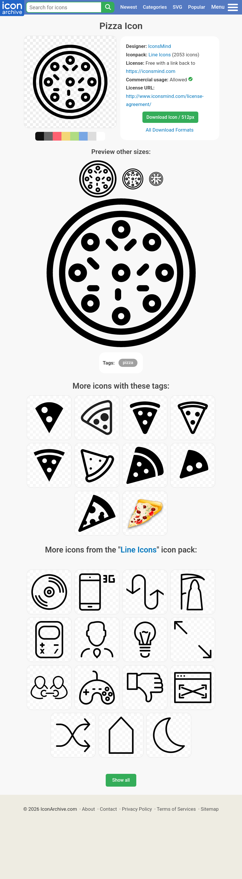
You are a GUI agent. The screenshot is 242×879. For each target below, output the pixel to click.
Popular (196, 7)
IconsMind (159, 46)
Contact (108, 809)
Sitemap (210, 809)
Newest (128, 7)
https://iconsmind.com (151, 71)
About (88, 809)
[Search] (107, 7)
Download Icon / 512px (170, 117)
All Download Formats (170, 130)
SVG (177, 7)
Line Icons (160, 55)
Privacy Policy (137, 809)
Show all (121, 780)
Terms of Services (176, 809)
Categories (155, 7)
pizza (128, 362)
